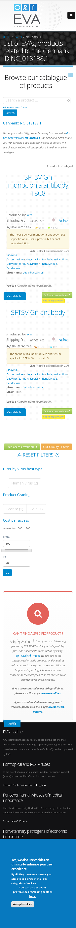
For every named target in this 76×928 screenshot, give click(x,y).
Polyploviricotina (57, 259)
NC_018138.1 (33, 37)
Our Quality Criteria (56, 447)
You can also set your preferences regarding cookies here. (32, 892)
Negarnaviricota (35, 259)
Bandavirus (13, 268)
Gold (41, 227)
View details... (15, 296)
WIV (29, 215)
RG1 (55, 346)
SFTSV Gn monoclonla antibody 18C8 (38, 185)
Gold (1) (36, 508)
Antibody (63, 220)
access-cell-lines (51, 693)
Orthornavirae (15, 259)
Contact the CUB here (15, 821)
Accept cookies (22, 904)
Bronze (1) (14, 508)
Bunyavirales (30, 264)
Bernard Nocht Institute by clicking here (25, 785)
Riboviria (12, 255)
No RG (54, 227)
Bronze (42, 346)
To (4, 556)
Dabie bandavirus (33, 272)
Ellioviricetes (14, 264)
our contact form (27, 655)
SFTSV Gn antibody (38, 312)
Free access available (57, 295)
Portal (18, 37)
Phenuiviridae (49, 264)
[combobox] (36, 100)
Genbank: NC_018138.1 (22, 123)
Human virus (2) (24, 483)
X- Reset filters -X (38, 455)
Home (6, 37)
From (6, 537)
